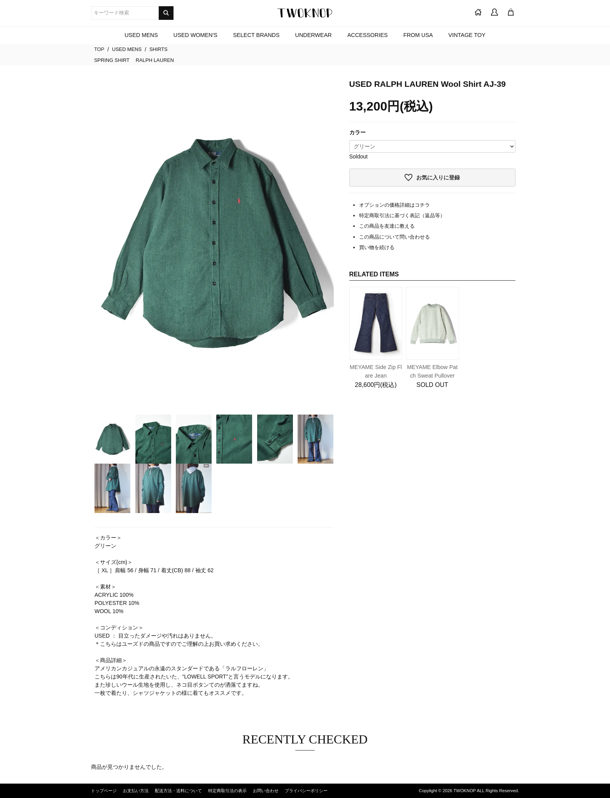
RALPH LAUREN (155, 60)
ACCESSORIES (367, 35)
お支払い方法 (136, 790)
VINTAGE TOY (467, 35)
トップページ (104, 790)
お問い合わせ (266, 790)
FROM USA (418, 35)
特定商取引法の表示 (227, 790)
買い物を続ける (376, 247)
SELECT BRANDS (256, 35)
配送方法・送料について (178, 790)
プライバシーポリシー (306, 790)
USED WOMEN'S (195, 35)
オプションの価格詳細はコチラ (394, 205)
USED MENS (141, 35)
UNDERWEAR (313, 35)
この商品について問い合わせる (394, 237)
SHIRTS (158, 49)
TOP (99, 49)
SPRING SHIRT (112, 60)
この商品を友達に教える (387, 226)
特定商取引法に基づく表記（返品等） (402, 215)
